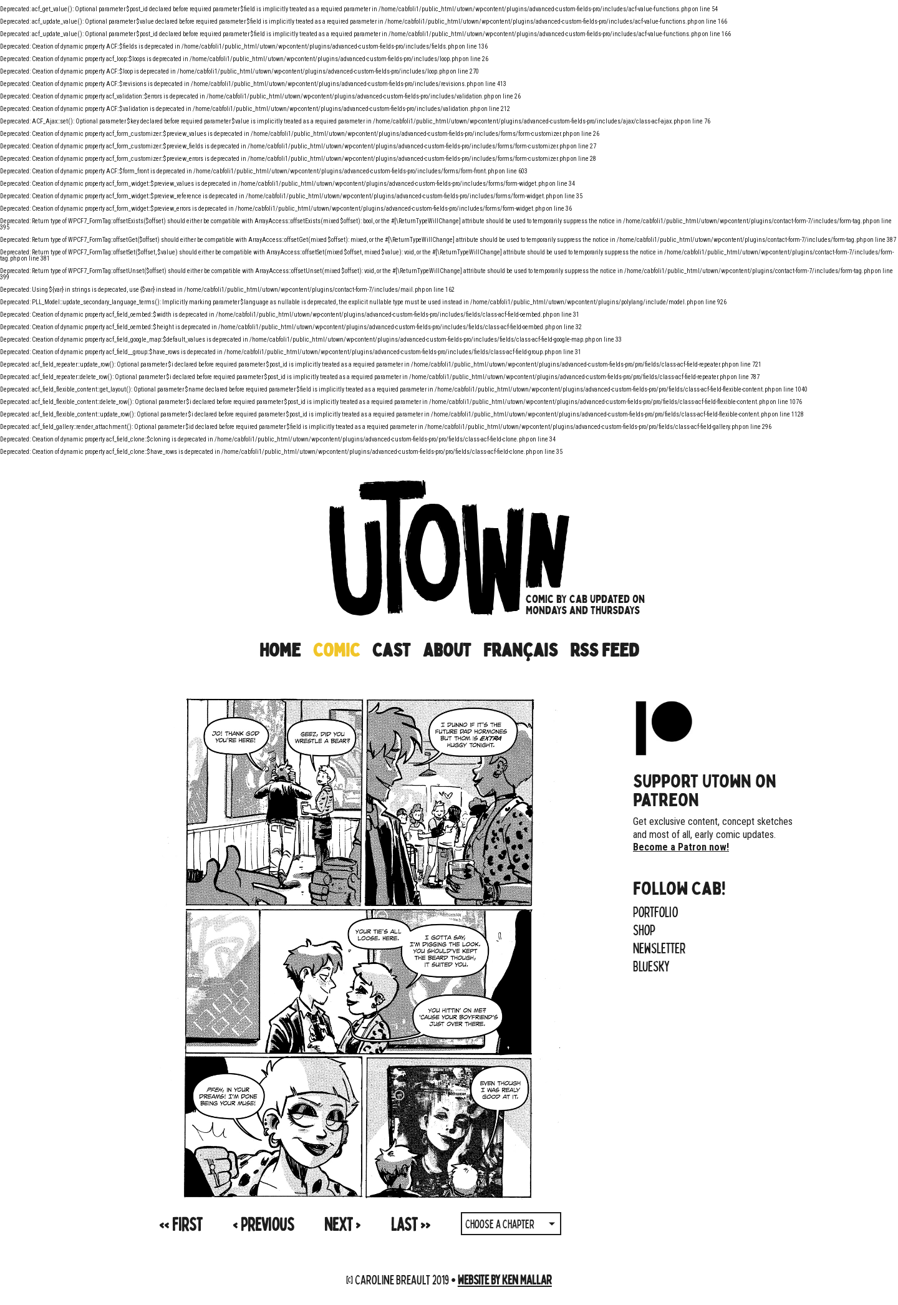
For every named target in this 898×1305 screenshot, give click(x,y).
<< (180, 1224)
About (447, 650)
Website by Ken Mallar (505, 1279)
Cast (391, 650)
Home (280, 650)
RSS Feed (604, 650)
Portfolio (655, 911)
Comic (336, 650)
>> (410, 1224)
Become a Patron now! (681, 847)
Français (520, 650)
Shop (644, 929)
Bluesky (651, 965)
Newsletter (659, 947)
